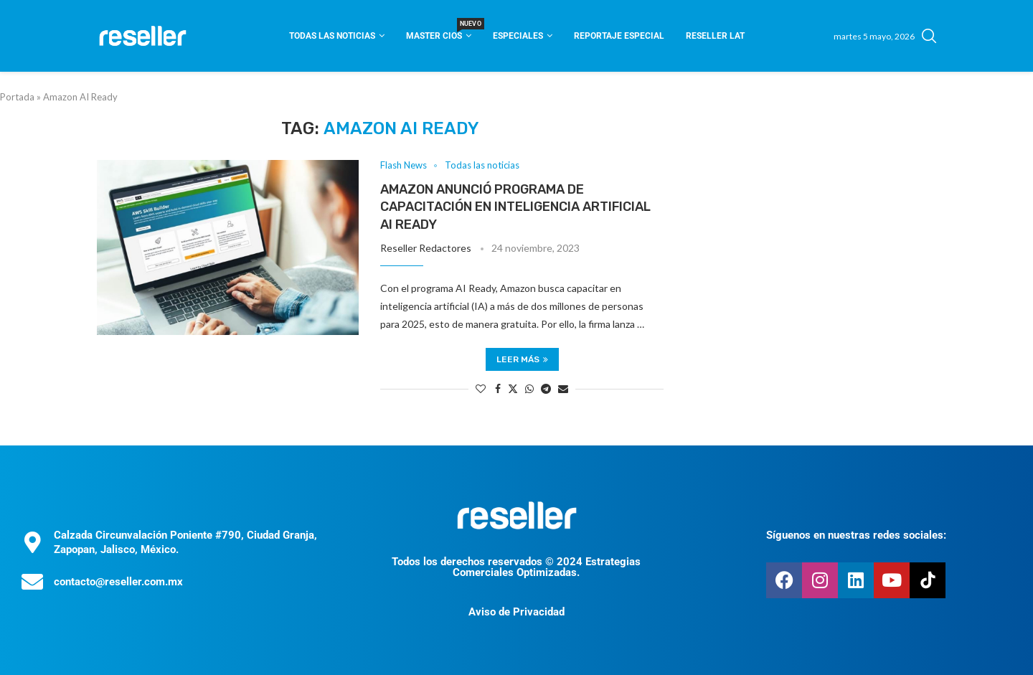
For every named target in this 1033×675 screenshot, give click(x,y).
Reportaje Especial (619, 36)
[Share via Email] (563, 388)
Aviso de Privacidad (516, 611)
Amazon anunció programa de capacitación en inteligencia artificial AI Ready (515, 206)
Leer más (522, 359)
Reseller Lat (715, 36)
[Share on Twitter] (513, 388)
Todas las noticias (332, 36)
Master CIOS (438, 31)
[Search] (929, 36)
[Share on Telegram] (546, 388)
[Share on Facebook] (498, 388)
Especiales (518, 36)
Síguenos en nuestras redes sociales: (856, 535)
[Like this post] (481, 388)
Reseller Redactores (425, 248)
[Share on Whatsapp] (529, 388)
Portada (17, 97)
